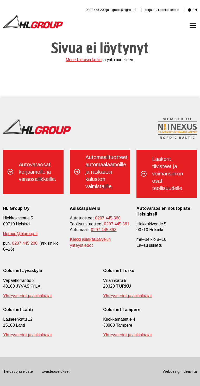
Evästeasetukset (56, 371)
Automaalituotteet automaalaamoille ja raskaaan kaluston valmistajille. (106, 171)
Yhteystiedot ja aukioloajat (27, 296)
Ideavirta (190, 371)
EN (194, 10)
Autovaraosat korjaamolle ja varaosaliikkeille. (37, 172)
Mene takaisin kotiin (84, 60)
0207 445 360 (108, 218)
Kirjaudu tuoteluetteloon (162, 10)
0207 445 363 (103, 229)
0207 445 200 (95, 10)
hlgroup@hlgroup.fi (123, 10)
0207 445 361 (116, 224)
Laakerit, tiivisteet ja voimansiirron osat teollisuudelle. (168, 173)
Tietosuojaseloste (18, 371)
